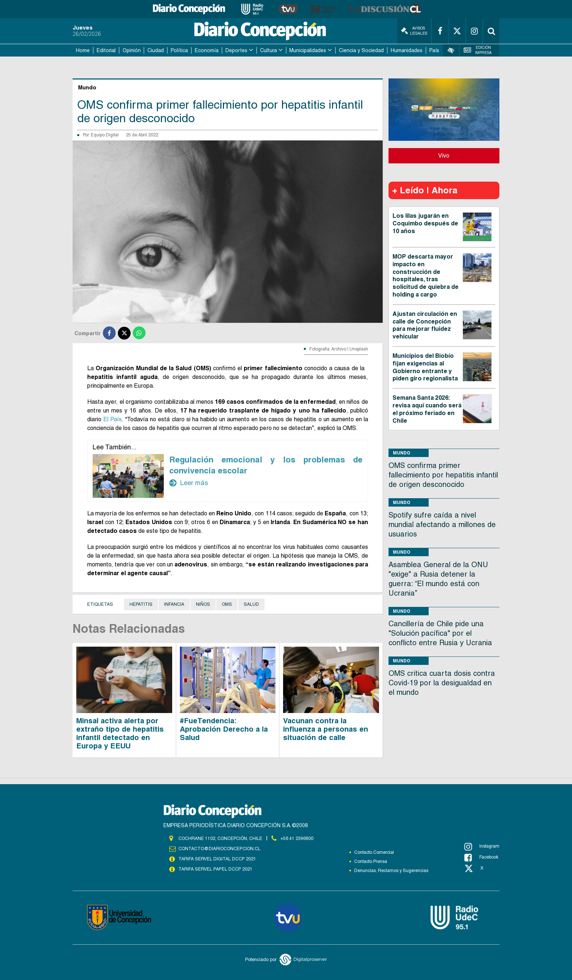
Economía (207, 50)
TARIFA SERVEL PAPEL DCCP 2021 (214, 869)
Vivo (443, 155)
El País (112, 419)
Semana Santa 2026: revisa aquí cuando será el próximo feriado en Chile (427, 409)
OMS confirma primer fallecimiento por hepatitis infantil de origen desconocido (443, 475)
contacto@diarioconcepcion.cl (219, 848)
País (434, 50)
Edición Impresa (478, 50)
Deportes (236, 50)
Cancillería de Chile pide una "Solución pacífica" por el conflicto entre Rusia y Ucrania (440, 633)
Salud (251, 604)
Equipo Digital (105, 134)
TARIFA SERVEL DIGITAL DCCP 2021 (217, 858)
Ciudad (155, 50)
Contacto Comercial (374, 852)
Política (179, 50)
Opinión (132, 50)
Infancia (174, 604)
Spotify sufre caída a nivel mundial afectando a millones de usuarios (442, 524)
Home (83, 50)
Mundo (401, 453)
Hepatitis (141, 604)
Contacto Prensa (370, 861)
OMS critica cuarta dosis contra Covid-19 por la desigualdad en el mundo (442, 683)
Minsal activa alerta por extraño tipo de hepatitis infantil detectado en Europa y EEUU (120, 733)
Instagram (481, 846)
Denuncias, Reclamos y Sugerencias (391, 870)
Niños (203, 604)
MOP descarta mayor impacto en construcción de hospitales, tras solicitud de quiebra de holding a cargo (426, 275)
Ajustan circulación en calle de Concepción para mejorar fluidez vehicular (425, 325)
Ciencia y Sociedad (361, 50)
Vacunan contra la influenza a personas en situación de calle (325, 729)
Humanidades (406, 50)
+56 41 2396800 (297, 838)
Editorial (106, 50)
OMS (227, 604)
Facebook (481, 857)
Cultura (268, 50)
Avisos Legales (414, 30)
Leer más (188, 483)
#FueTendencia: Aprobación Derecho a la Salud (224, 729)
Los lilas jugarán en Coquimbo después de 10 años (425, 223)
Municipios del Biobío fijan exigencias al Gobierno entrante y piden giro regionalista (425, 367)
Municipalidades (307, 50)
